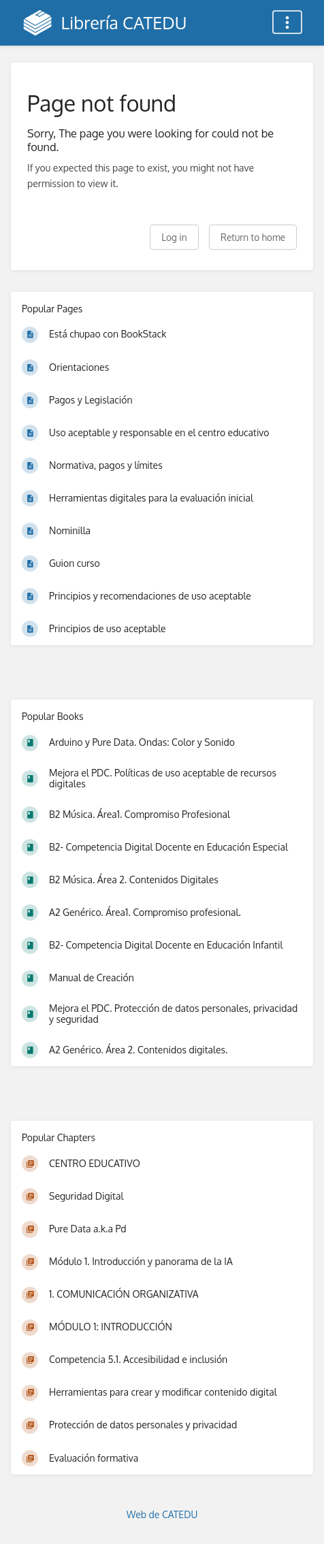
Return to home (253, 237)
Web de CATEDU (162, 1514)
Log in (174, 237)
